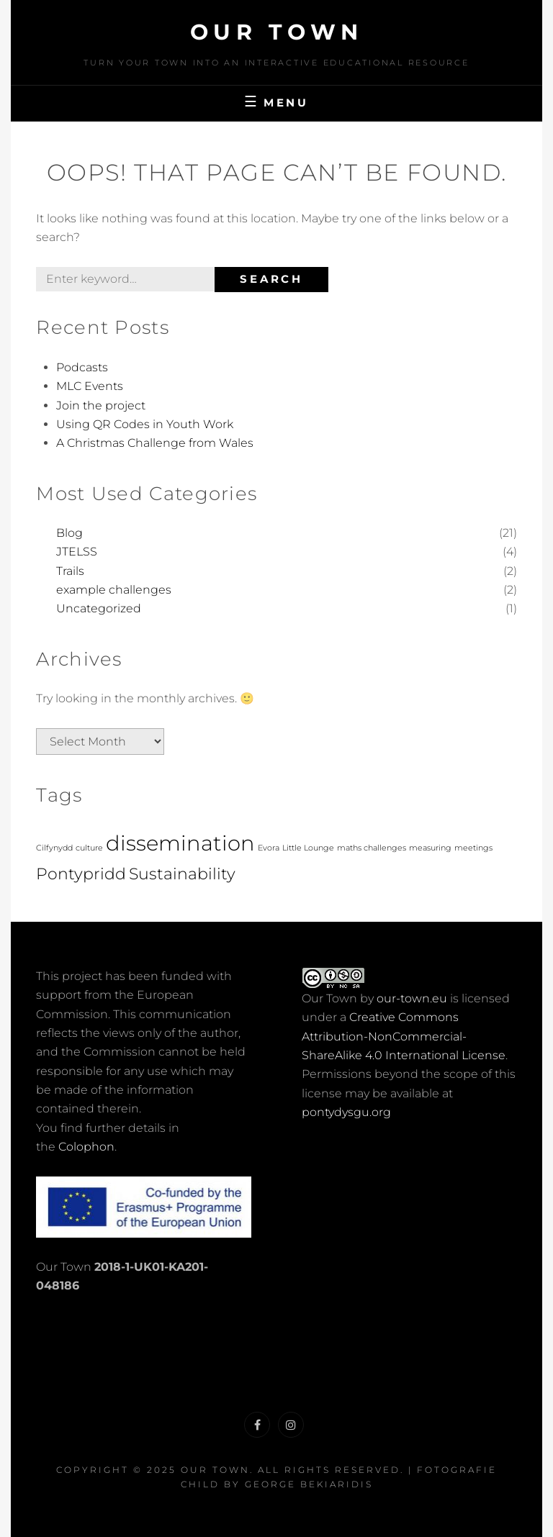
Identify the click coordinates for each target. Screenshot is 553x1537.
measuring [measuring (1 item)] (430, 848)
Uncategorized (98, 608)
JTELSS (76, 551)
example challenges (113, 590)
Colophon (86, 1146)
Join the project (100, 405)
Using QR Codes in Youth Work (144, 424)
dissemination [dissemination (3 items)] (180, 843)
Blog (69, 533)
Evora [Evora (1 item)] (268, 848)
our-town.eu (412, 998)
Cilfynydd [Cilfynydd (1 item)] (54, 848)
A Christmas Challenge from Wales (154, 443)
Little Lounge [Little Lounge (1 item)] (308, 848)
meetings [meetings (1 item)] (473, 848)
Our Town (277, 32)
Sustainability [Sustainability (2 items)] (182, 873)
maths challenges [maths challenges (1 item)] (371, 848)
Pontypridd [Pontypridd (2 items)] (81, 873)
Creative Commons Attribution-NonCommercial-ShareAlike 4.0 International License (403, 1036)
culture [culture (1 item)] (89, 848)
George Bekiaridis (309, 1484)
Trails (70, 571)
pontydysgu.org (346, 1112)
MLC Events (89, 386)
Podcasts (82, 367)
